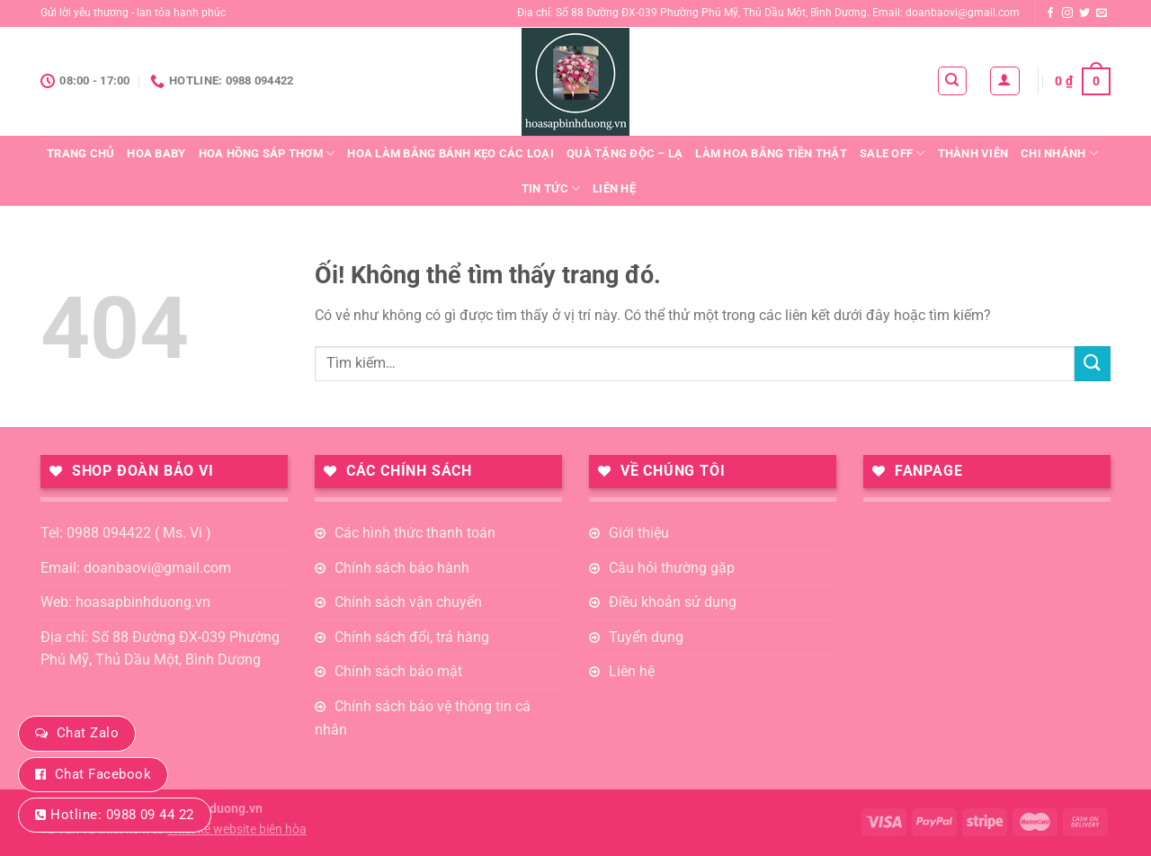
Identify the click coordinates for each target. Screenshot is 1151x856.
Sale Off (892, 153)
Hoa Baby (156, 153)
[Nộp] (1093, 363)
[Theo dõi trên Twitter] (1084, 13)
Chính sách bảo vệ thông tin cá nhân (423, 718)
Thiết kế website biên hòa (237, 829)
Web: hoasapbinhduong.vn (125, 602)
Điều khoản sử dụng (672, 602)
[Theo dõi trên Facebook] (1050, 13)
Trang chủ (80, 153)
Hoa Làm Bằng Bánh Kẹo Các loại (450, 153)
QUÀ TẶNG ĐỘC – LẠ (625, 153)
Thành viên (973, 153)
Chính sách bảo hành (402, 567)
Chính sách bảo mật (398, 671)
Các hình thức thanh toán (415, 532)
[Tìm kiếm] (953, 81)
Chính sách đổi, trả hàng (412, 637)
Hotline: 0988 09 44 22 (121, 815)
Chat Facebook (103, 774)
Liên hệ (614, 188)
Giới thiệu (639, 532)
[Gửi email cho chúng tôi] (1101, 13)
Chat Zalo (88, 733)
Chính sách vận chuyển (408, 602)
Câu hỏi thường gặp (672, 567)
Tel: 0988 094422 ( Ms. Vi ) (125, 532)
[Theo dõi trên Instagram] (1067, 13)
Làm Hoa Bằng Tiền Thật (771, 153)
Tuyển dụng (646, 637)
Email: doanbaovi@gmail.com (135, 567)
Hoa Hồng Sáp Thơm (267, 153)
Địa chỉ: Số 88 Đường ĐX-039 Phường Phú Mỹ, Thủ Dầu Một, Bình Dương (160, 649)
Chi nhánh (1059, 153)
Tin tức (551, 188)
